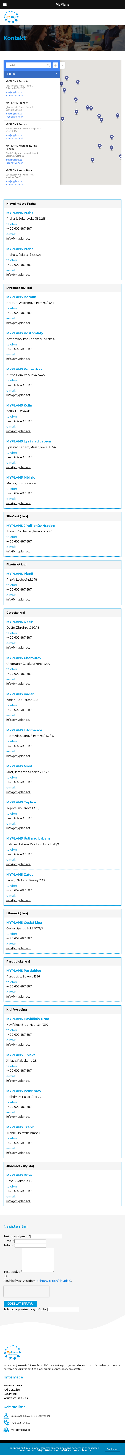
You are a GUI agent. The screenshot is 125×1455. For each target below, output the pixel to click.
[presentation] (26, 1291)
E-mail (9, 1241)
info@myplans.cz (14, 92)
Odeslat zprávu (20, 1303)
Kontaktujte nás (16, 1398)
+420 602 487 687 (14, 95)
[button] (76, 112)
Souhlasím (112, 1449)
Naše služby (12, 1389)
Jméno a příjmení (17, 1236)
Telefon (9, 1245)
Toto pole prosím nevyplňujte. (41, 1309)
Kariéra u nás (13, 1385)
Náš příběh (11, 1394)
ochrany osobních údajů (54, 1281)
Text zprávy (13, 1271)
